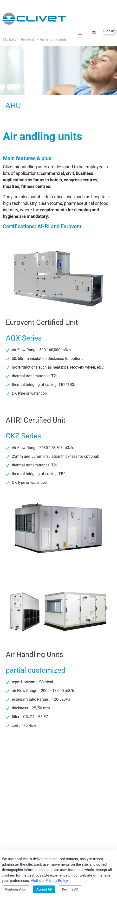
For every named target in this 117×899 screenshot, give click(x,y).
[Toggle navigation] (80, 32)
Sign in (108, 31)
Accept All (44, 889)
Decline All (70, 889)
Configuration (15, 889)
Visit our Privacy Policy (49, 880)
